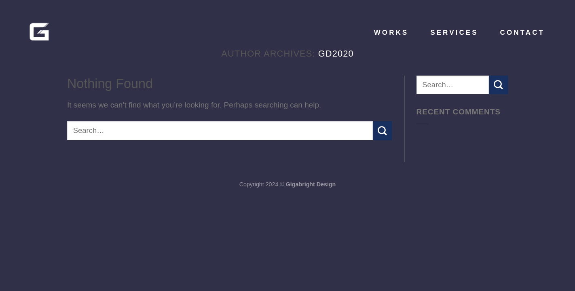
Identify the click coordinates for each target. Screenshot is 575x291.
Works (391, 32)
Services (454, 32)
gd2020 (336, 53)
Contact (522, 32)
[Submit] (382, 130)
